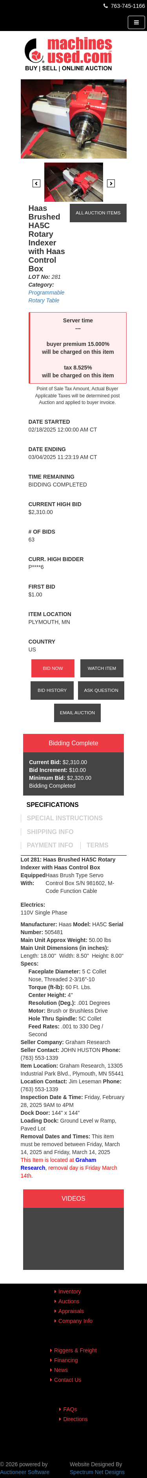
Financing (66, 1360)
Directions (75, 1419)
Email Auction (77, 712)
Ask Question (101, 690)
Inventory (69, 1291)
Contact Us (67, 1380)
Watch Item (102, 668)
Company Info (75, 1321)
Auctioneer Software (24, 1472)
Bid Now (53, 668)
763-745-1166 (123, 6)
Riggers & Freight (75, 1350)
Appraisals (71, 1311)
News (61, 1370)
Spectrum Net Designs (97, 1472)
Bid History (52, 690)
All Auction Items (98, 212)
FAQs (70, 1409)
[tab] (53, 805)
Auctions (69, 1301)
